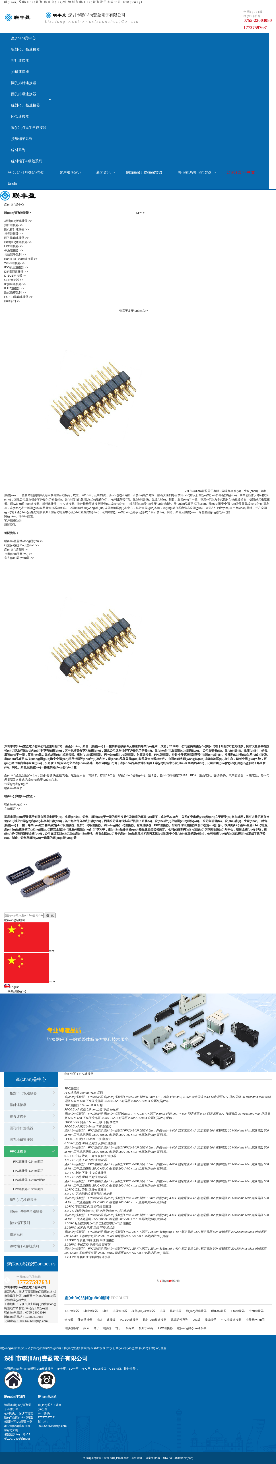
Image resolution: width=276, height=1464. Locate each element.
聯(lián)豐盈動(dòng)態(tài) (21, 541)
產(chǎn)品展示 (38, 1348)
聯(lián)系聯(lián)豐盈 (23, 2)
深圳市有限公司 (91, 15)
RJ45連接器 (12, 288)
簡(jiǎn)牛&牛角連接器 (28, 127)
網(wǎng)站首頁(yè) (13, 1348)
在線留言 (10, 808)
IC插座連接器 (13, 284)
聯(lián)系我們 (13, 788)
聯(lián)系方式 (13, 804)
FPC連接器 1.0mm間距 (28, 1170)
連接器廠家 (71, 1328)
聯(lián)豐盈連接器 (17, 212)
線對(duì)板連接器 (25, 105)
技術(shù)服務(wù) (16, 553)
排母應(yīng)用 (255, 1319)
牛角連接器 (11, 250)
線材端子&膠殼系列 (26, 161)
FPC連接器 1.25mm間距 (29, 1180)
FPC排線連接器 (231, 1319)
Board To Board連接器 (18, 259)
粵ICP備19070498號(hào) (178, 1458)
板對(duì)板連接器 (25, 49)
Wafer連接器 (12, 263)
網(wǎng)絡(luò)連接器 (191, 1328)
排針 (105, 1311)
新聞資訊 (103, 172)
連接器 (68, 1319)
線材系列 (18, 150)
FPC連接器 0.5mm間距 (28, 1161)
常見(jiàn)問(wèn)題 (17, 557)
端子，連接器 (102, 1328)
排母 (162, 1311)
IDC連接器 (238, 1311)
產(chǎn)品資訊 (14, 549)
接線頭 (130, 1328)
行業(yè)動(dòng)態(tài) (19, 545)
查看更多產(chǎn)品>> (133, 310)
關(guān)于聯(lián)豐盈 (26, 172)
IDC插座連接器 (14, 267)
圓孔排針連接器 (23, 83)
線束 (86, 1328)
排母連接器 (20, 72)
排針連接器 (20, 60)
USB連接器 (11, 280)
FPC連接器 (20, 116)
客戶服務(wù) (70, 172)
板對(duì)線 (146, 1328)
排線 (99, 1319)
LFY (140, 212)
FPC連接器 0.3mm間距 (28, 1189)
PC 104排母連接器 (16, 297)
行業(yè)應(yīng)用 (16, 784)
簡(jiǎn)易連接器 (196, 1311)
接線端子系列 (22, 139)
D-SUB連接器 (13, 275)
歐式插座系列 (13, 292)
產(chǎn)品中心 (23, 38)
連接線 (111, 1319)
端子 (118, 1328)
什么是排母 (85, 1319)
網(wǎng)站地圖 (14, 920)
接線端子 (210, 1319)
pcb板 (196, 1319)
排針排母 (175, 1311)
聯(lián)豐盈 (218, 1311)
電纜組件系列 (179, 1319)
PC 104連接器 (129, 1319)
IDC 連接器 (71, 1311)
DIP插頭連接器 (14, 271)
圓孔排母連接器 (23, 94)
